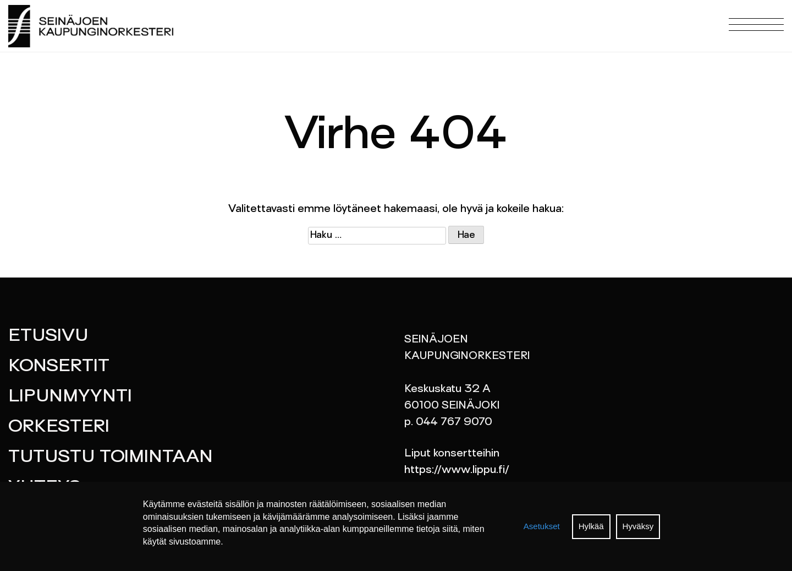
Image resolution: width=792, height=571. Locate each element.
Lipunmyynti (70, 397)
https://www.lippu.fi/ (456, 470)
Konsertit (58, 366)
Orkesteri (58, 427)
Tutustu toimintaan (110, 457)
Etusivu (48, 336)
